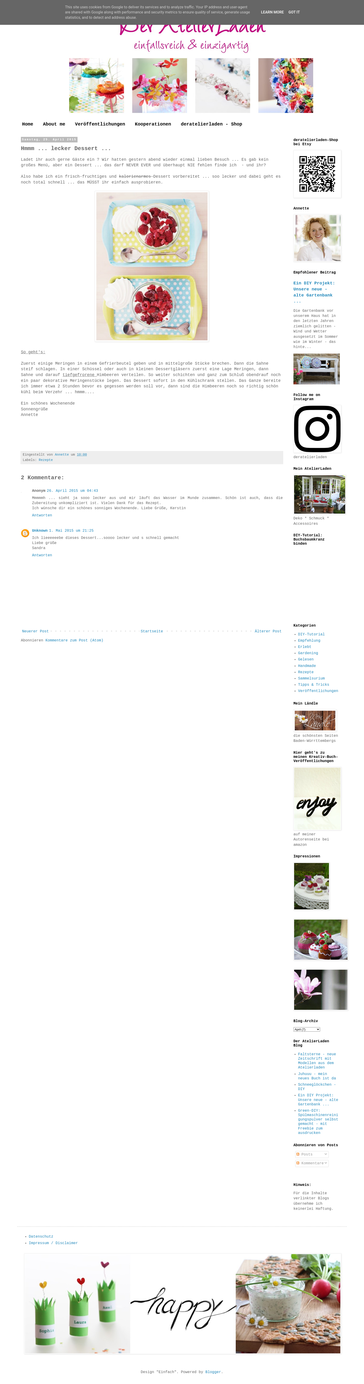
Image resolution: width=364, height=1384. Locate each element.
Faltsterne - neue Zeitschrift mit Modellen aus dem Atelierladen (317, 1061)
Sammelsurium (311, 678)
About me (54, 124)
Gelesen (306, 659)
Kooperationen (153, 124)
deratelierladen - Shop (211, 124)
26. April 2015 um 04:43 (72, 491)
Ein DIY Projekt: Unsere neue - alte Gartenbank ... (318, 1099)
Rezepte (46, 460)
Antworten (42, 515)
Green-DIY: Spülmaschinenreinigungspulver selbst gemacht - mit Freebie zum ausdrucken (318, 1122)
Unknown (40, 531)
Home (27, 124)
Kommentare (310, 1163)
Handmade (307, 666)
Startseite (152, 631)
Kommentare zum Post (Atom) (75, 640)
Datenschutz (41, 1237)
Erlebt (305, 647)
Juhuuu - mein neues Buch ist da (317, 1076)
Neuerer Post (35, 631)
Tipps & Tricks (313, 685)
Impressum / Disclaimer (53, 1243)
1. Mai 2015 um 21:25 (71, 531)
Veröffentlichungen (100, 124)
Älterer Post (268, 631)
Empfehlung (309, 641)
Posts (304, 1154)
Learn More (272, 12)
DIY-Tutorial (311, 634)
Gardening (308, 653)
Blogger (213, 1372)
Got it (294, 12)
